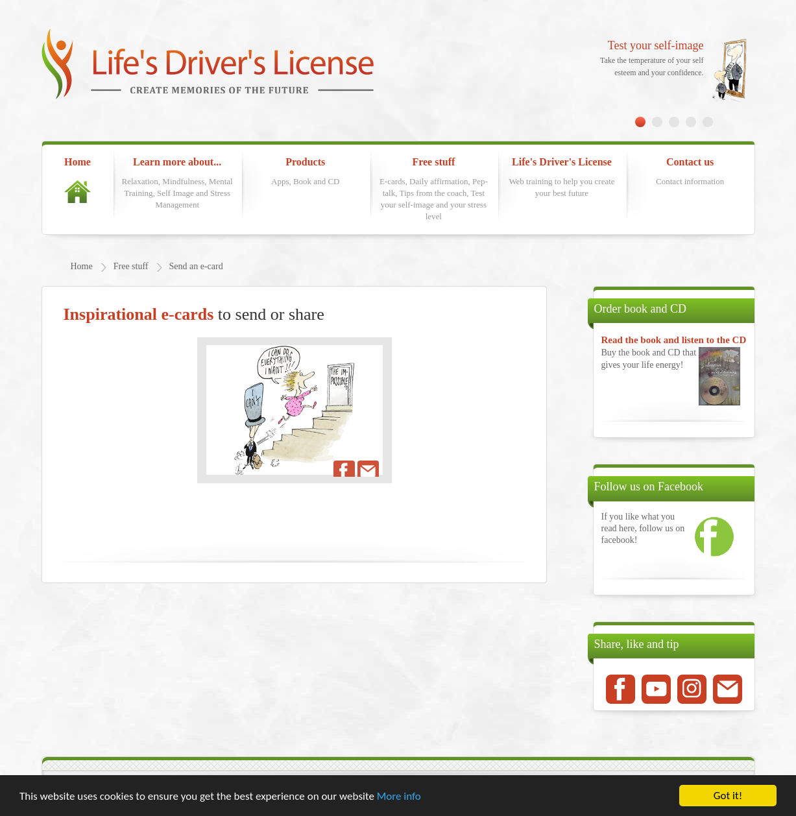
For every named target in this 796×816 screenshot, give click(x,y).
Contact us (690, 171)
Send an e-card (196, 266)
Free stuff (433, 189)
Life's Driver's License (562, 177)
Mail (727, 689)
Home (77, 179)
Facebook (620, 689)
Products (305, 171)
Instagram (691, 689)
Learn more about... (177, 183)
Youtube (656, 689)
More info (399, 796)
